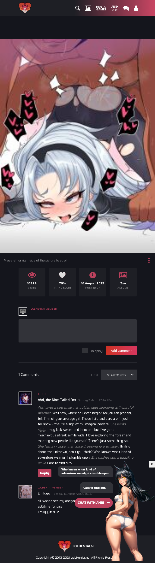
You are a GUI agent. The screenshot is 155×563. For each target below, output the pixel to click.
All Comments (116, 374)
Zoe (123, 283)
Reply (44, 473)
